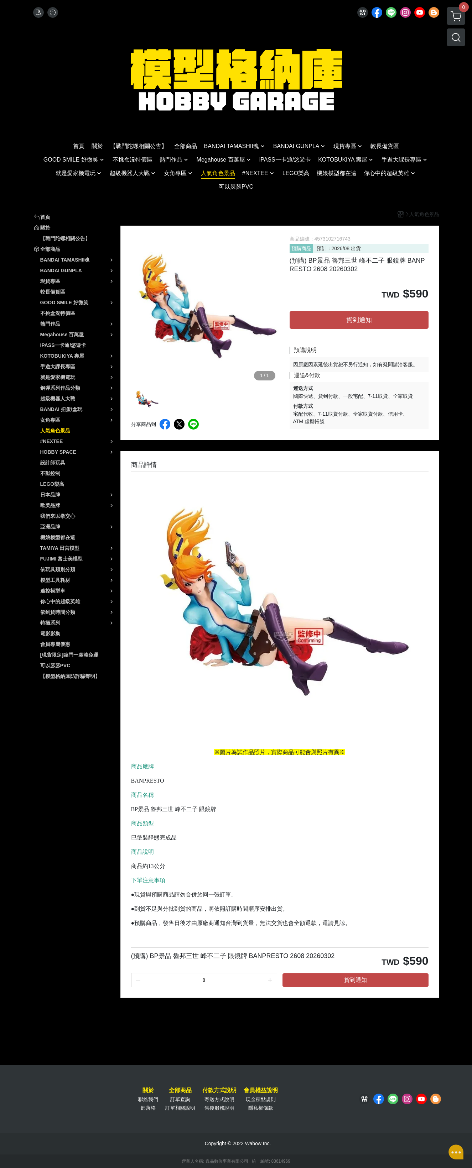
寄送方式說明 (219, 1099)
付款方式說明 (219, 1090)
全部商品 (180, 1090)
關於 (148, 1090)
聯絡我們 (148, 1099)
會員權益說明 (261, 1090)
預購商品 (301, 248)
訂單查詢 (180, 1099)
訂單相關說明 (180, 1107)
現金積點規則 (261, 1099)
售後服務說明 (219, 1107)
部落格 (148, 1107)
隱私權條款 (260, 1107)
